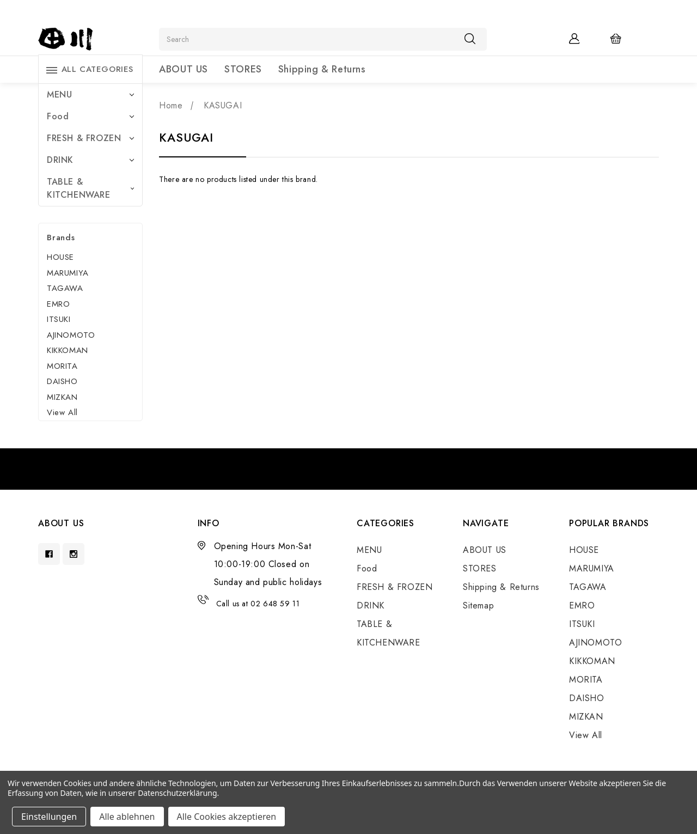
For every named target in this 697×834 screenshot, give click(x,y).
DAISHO (62, 381)
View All (62, 412)
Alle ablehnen (127, 817)
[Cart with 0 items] (623, 38)
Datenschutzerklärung (177, 793)
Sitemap (478, 605)
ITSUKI (59, 319)
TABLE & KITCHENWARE (90, 188)
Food (90, 116)
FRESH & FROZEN (90, 138)
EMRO (58, 304)
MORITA (62, 366)
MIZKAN (62, 397)
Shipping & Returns (322, 69)
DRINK (90, 160)
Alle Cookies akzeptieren (227, 817)
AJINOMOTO (71, 335)
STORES (243, 69)
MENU (90, 94)
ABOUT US (183, 69)
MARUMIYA (68, 273)
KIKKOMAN (67, 350)
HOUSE (60, 257)
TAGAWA (65, 288)
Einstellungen (49, 817)
